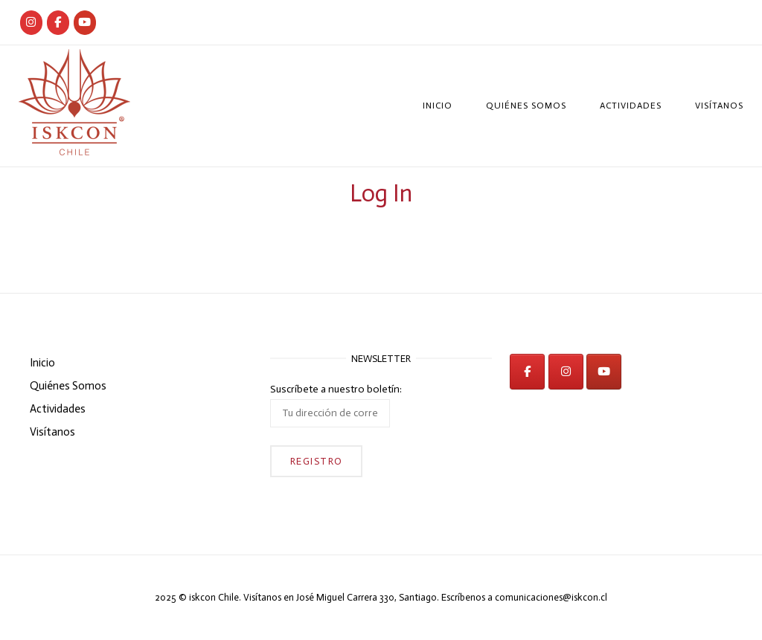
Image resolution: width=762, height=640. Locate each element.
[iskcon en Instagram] (565, 372)
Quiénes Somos (526, 105)
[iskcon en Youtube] (85, 22)
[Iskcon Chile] (31, 22)
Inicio (437, 105)
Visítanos (719, 105)
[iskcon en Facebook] (527, 372)
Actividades (631, 105)
